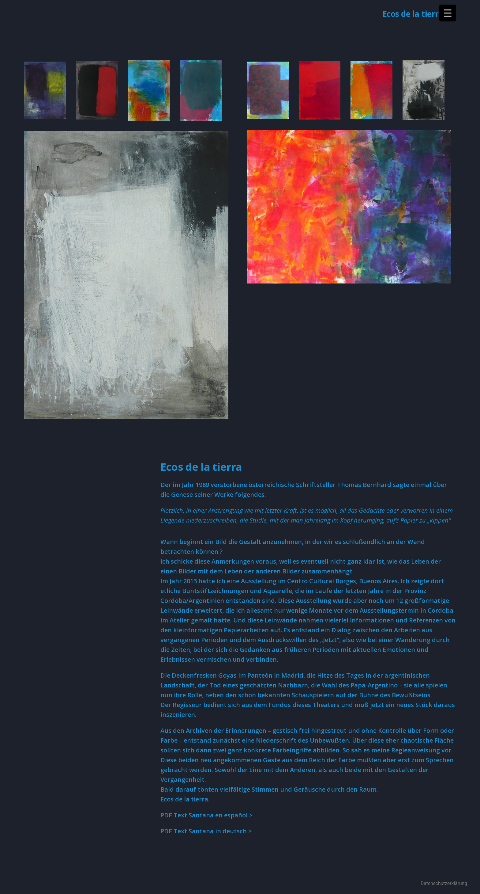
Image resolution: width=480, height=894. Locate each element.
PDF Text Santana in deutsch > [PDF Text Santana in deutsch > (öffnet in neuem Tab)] (206, 831)
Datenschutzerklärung (444, 883)
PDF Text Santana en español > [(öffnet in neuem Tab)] (206, 815)
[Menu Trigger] (447, 13)
